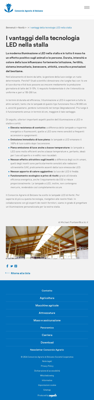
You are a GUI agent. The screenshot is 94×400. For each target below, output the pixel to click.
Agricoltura (47, 298)
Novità (21, 28)
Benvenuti (11, 28)
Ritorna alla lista (20, 273)
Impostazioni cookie (47, 385)
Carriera (47, 335)
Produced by (47, 396)
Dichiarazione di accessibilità (47, 371)
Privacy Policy (47, 366)
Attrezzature (47, 313)
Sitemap (47, 390)
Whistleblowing (47, 376)
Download (47, 342)
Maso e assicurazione (47, 320)
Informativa (47, 380)
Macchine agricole (47, 305)
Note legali (47, 361)
